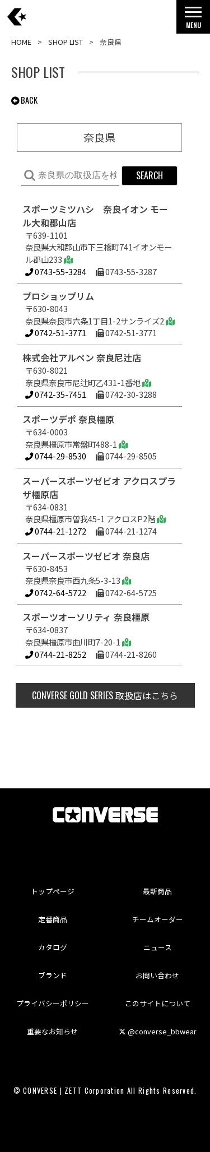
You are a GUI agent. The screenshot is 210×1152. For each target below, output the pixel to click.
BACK (24, 100)
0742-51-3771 (55, 332)
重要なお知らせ (52, 1031)
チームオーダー (157, 919)
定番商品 (52, 919)
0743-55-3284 (55, 271)
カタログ (52, 947)
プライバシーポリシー (52, 1003)
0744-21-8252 (55, 654)
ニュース (157, 947)
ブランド (52, 975)
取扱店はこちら (105, 695)
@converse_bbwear (158, 1031)
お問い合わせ (157, 975)
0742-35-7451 (55, 394)
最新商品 (157, 891)
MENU (193, 20)
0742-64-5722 (55, 592)
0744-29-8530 (55, 456)
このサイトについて (157, 1003)
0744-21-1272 (55, 531)
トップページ (52, 891)
